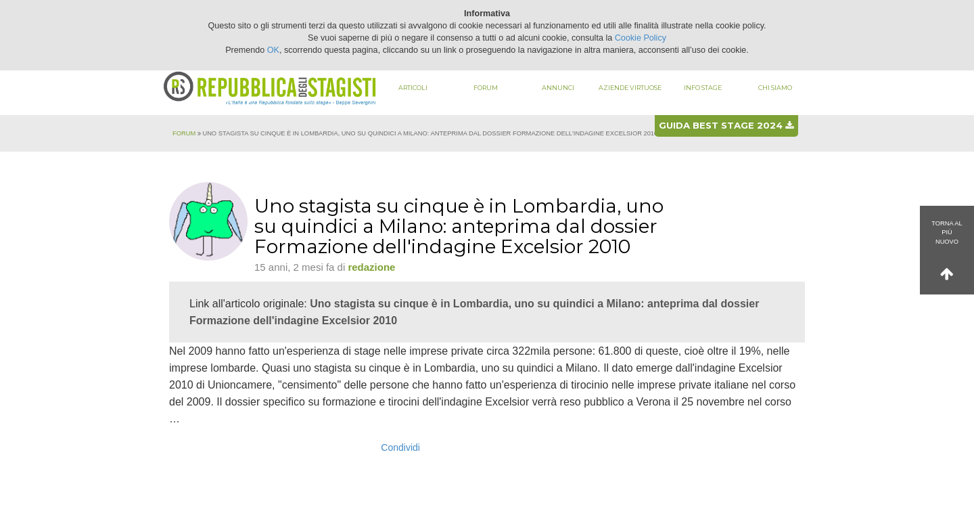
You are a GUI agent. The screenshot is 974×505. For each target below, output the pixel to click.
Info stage (703, 87)
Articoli (412, 87)
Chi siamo (775, 87)
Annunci (558, 87)
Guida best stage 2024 (726, 125)
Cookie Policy (640, 38)
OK (273, 50)
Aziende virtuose (630, 87)
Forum (485, 87)
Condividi (400, 447)
